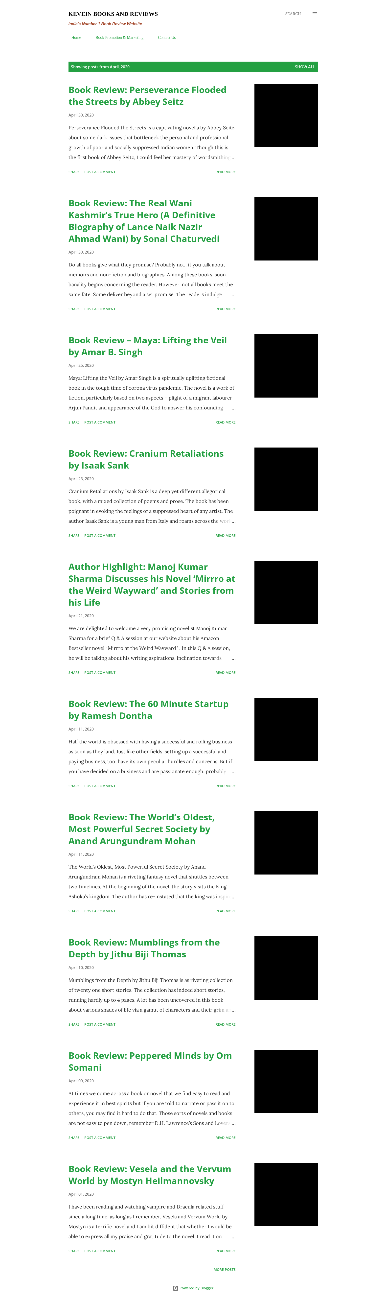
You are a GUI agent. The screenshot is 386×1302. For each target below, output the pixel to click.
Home (73, 37)
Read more (226, 171)
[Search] (293, 14)
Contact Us (164, 37)
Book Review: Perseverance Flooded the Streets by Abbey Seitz (147, 96)
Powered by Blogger (193, 1288)
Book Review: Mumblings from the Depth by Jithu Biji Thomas (144, 948)
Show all (305, 67)
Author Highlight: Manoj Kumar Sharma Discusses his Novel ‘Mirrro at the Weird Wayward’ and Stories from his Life (151, 584)
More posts (225, 1269)
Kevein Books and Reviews (113, 14)
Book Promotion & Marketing (116, 37)
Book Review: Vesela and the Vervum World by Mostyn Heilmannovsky (149, 1175)
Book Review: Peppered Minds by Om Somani (150, 1061)
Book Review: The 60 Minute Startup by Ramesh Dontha (148, 710)
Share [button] (74, 171)
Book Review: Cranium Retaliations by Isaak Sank (146, 459)
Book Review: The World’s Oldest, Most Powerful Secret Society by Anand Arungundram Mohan (141, 829)
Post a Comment (99, 171)
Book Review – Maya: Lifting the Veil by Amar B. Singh (147, 346)
